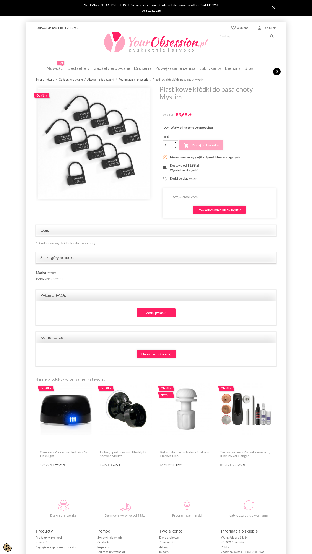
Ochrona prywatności (111, 552)
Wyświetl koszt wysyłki (184, 170)
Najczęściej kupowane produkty (56, 547)
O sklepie (103, 542)
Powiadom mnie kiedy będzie (219, 210)
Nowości (41, 542)
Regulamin (104, 547)
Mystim (51, 273)
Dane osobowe (169, 537)
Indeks (41, 279)
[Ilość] (167, 145)
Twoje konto (170, 530)
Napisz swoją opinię (156, 354)
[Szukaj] (247, 36)
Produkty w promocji (49, 537)
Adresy (163, 547)
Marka (41, 272)
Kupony (164, 552)
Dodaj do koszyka (201, 145)
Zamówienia (167, 542)
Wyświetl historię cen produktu (188, 128)
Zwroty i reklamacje (110, 537)
